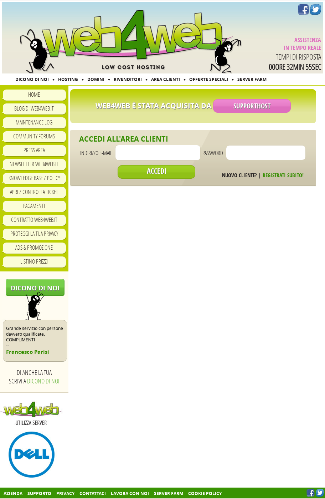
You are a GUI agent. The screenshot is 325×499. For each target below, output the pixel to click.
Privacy (65, 493)
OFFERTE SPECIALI (208, 79)
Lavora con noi (130, 493)
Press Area (34, 150)
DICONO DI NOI (32, 79)
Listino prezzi (34, 261)
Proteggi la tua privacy (34, 233)
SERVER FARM (252, 79)
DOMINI (95, 79)
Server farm (168, 493)
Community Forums (34, 136)
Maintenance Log (34, 122)
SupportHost (251, 106)
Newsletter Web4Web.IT (34, 164)
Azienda (13, 493)
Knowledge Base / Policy (34, 178)
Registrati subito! (283, 175)
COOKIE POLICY (205, 493)
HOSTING (68, 79)
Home (34, 94)
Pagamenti (34, 205)
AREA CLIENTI (165, 79)
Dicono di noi (35, 288)
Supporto (39, 493)
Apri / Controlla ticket (34, 191)
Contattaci (92, 493)
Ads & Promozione (34, 247)
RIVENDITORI (128, 79)
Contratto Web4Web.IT (34, 219)
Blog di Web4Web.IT (34, 108)
